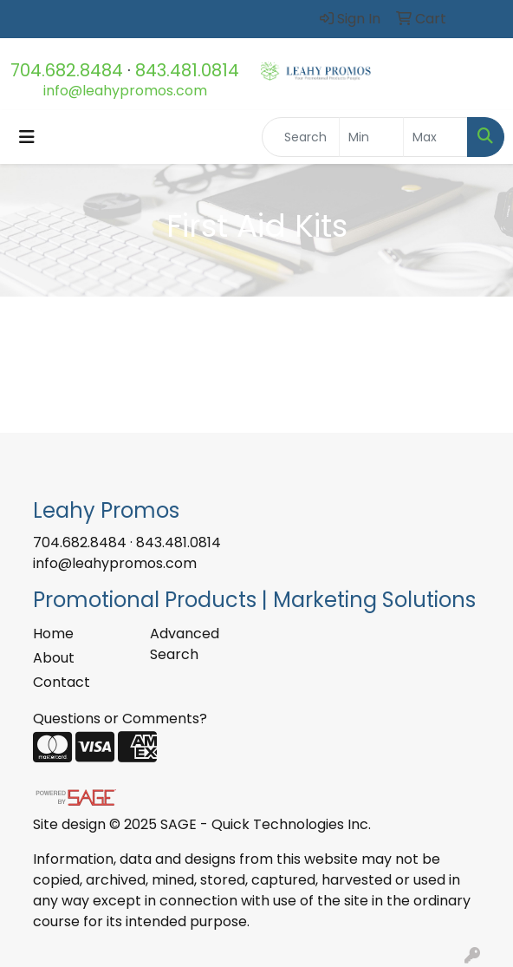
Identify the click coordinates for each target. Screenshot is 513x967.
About (54, 658)
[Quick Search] (301, 137)
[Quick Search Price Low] (371, 137)
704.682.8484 (66, 70)
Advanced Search (184, 644)
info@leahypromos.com (125, 91)
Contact (61, 682)
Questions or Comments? (120, 719)
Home (53, 634)
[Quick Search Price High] (435, 137)
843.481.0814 (187, 70)
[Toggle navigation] (27, 137)
